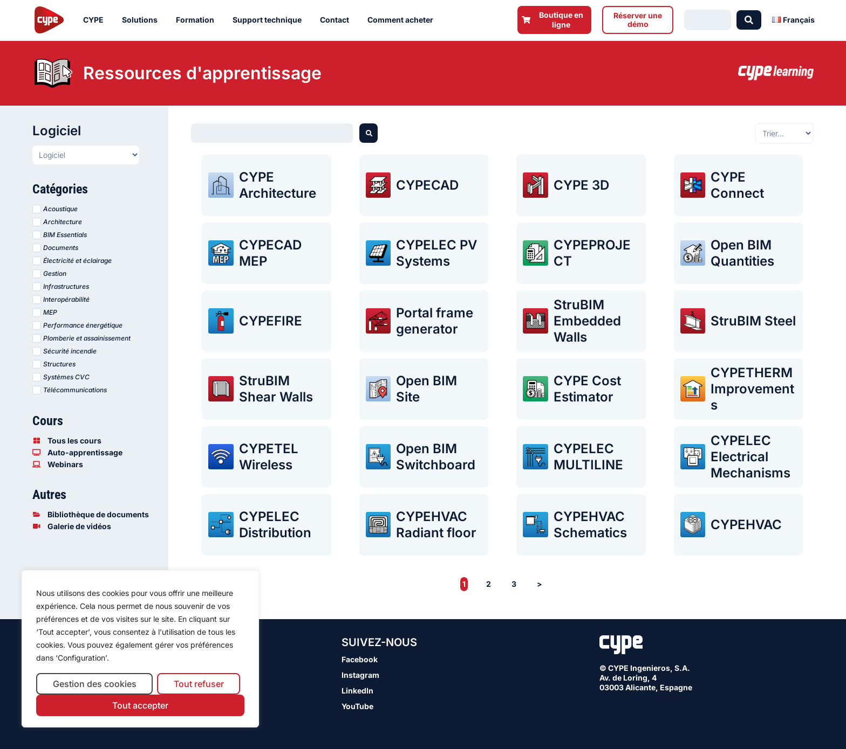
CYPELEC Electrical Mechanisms (750, 457)
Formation (198, 20)
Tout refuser (199, 683)
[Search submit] (748, 20)
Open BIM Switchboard (435, 457)
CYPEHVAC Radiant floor (436, 524)
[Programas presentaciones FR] (85, 154)
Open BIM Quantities (742, 253)
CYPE (96, 20)
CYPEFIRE (270, 321)
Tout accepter (140, 705)
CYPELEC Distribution (275, 524)
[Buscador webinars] (272, 133)
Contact (337, 20)
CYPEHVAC (746, 524)
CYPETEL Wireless (268, 457)
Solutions (142, 20)
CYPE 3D (581, 185)
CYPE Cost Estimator (587, 389)
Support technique (270, 20)
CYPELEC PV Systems (436, 253)
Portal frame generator (434, 321)
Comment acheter (403, 20)
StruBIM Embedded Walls (587, 321)
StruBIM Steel (753, 321)
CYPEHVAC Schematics (590, 524)
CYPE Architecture (277, 185)
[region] (140, 649)
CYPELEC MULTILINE (588, 457)
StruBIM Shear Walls (276, 389)
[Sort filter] (784, 133)
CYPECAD (427, 185)
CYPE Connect (737, 185)
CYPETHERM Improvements (752, 389)
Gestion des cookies (95, 683)
